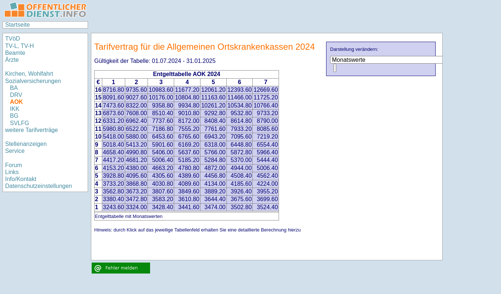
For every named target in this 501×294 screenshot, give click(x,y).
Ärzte (12, 60)
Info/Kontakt (20, 179)
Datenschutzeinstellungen (38, 186)
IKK (14, 109)
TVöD (12, 38)
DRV (16, 95)
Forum (13, 165)
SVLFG (19, 123)
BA (14, 88)
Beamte (15, 53)
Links (12, 172)
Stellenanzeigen (26, 144)
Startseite (17, 25)
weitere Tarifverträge (31, 130)
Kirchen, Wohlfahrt (29, 74)
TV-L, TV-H (19, 46)
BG (14, 116)
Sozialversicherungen (33, 81)
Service (14, 151)
